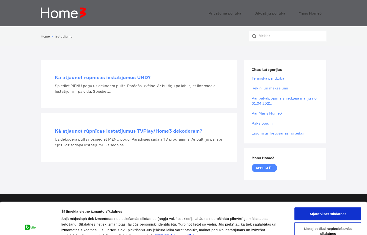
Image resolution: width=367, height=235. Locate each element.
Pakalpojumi (263, 122)
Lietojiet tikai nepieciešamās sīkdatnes (328, 198)
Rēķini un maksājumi (270, 87)
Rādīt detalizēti (73, 226)
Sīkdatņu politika (281, 13)
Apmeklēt (264, 167)
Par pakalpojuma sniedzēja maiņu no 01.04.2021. (284, 99)
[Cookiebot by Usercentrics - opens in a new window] (30, 225)
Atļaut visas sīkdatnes (327, 182)
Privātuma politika (245, 13)
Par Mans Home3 (267, 112)
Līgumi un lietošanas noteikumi (280, 132)
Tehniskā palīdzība (268, 77)
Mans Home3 (313, 13)
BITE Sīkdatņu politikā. (174, 203)
